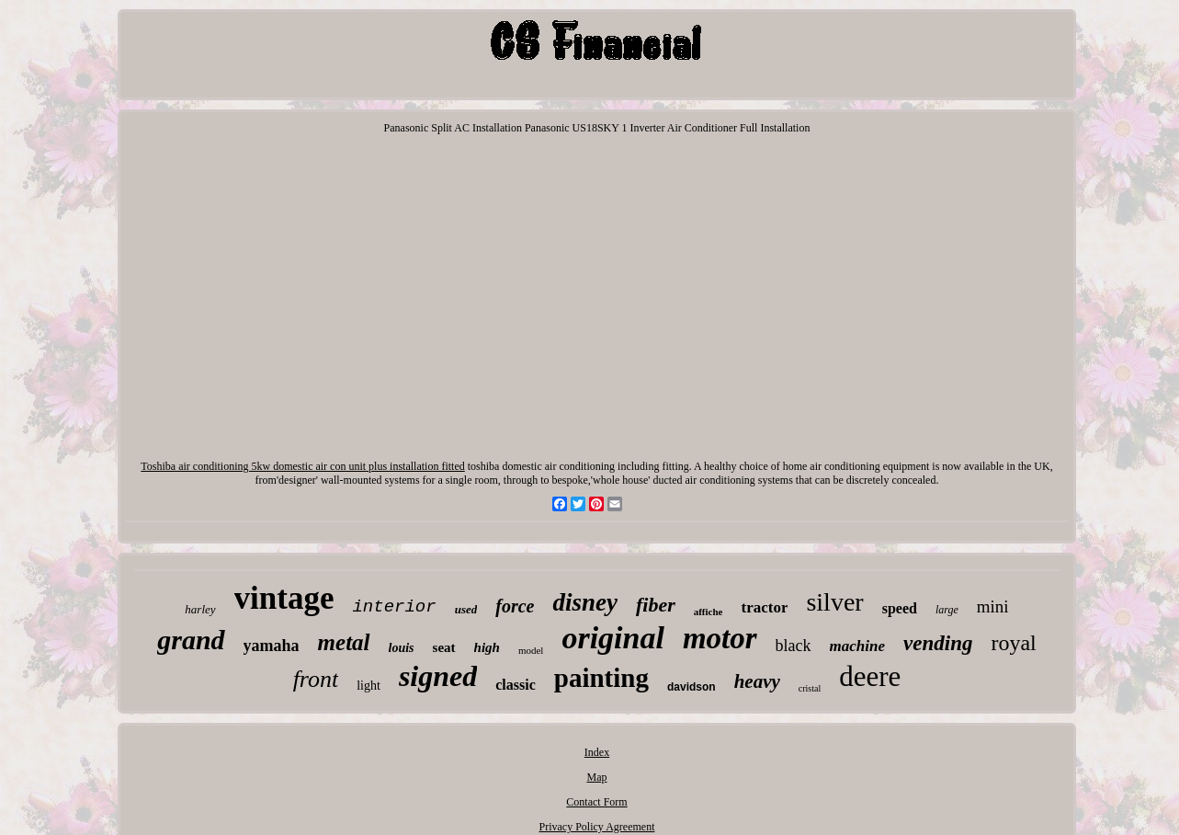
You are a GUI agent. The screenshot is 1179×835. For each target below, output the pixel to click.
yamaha (272, 645)
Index (596, 752)
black (793, 645)
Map (596, 777)
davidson (691, 687)
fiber (655, 604)
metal (344, 642)
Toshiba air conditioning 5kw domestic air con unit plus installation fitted (302, 466)
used (466, 609)
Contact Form (596, 801)
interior (394, 607)
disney (585, 602)
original (612, 638)
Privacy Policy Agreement (597, 826)
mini (993, 606)
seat (444, 647)
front (316, 679)
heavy (757, 681)
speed (899, 608)
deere (870, 676)
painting (601, 677)
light (368, 685)
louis (401, 648)
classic (515, 684)
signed (438, 675)
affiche (708, 611)
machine (857, 646)
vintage (284, 598)
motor (720, 638)
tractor (764, 607)
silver (834, 602)
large (946, 609)
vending (937, 643)
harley (200, 609)
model (531, 650)
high (487, 647)
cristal (810, 688)
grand (190, 639)
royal (1013, 643)
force (514, 606)
